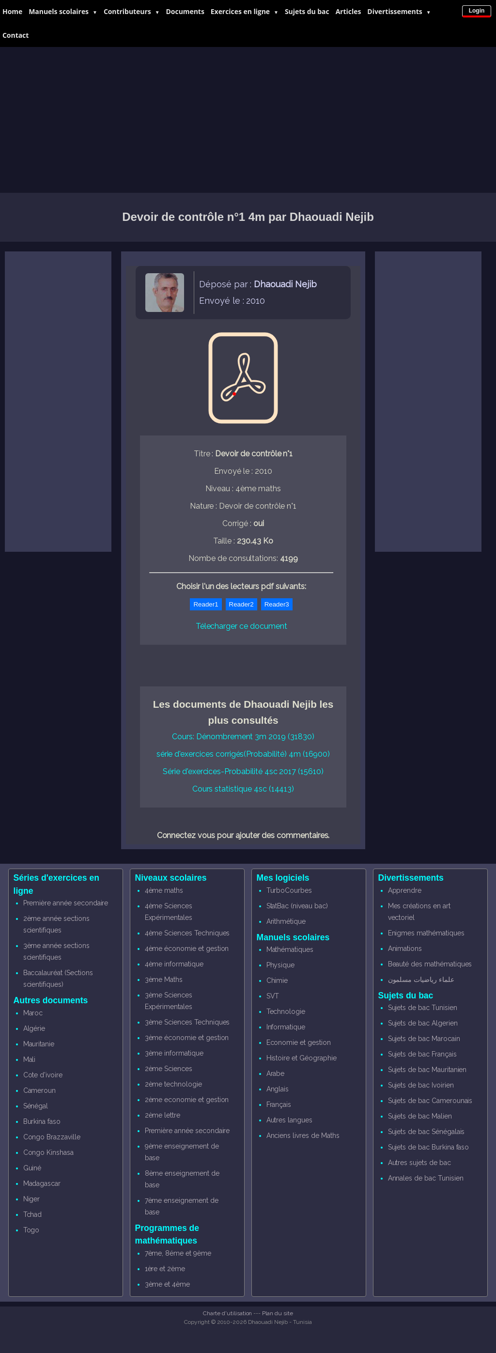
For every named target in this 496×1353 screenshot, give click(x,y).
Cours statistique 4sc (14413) (243, 788)
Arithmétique (286, 921)
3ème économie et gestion (187, 1038)
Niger (31, 1199)
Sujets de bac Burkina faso (428, 1147)
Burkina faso (42, 1121)
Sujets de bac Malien (420, 1116)
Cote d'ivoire (42, 1075)
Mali (29, 1059)
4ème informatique (174, 964)
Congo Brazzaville (51, 1137)
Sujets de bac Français (422, 1054)
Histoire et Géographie (301, 1058)
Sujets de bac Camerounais (430, 1100)
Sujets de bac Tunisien (422, 1007)
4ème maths (164, 890)
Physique (280, 965)
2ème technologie (173, 1084)
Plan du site (277, 1313)
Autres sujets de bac (419, 1162)
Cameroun (39, 1090)
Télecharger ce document (241, 626)
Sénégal (35, 1106)
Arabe (275, 1073)
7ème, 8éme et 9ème (178, 1253)
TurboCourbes (289, 890)
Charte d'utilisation (227, 1313)
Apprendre (405, 890)
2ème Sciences (168, 1069)
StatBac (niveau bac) (297, 906)
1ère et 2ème (165, 1269)
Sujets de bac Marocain (424, 1038)
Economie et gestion (298, 1042)
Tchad (32, 1214)
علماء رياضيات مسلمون (421, 979)
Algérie (34, 1028)
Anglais (277, 1089)
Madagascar (42, 1183)
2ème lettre (162, 1115)
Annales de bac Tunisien (426, 1178)
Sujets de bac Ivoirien (421, 1085)
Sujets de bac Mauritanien (427, 1069)
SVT (272, 996)
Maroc (33, 1013)
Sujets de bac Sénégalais (426, 1131)
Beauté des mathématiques (430, 964)
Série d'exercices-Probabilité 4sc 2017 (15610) (243, 771)
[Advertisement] (248, 120)
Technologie (285, 1011)
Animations (405, 948)
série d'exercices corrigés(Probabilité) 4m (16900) (243, 754)
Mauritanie (39, 1044)
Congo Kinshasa (48, 1152)
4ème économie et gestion (187, 948)
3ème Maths (164, 979)
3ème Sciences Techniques (187, 1022)
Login (477, 10)
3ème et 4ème (167, 1284)
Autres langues (289, 1120)
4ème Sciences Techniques (187, 933)
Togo (31, 1230)
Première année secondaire (65, 903)
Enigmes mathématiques (426, 933)
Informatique (285, 1027)
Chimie (277, 980)
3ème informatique (174, 1053)
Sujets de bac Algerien (423, 1023)
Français (279, 1104)
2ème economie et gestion (187, 1100)
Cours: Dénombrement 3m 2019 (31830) (243, 736)
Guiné (32, 1168)
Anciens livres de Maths (303, 1135)
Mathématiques (289, 949)
